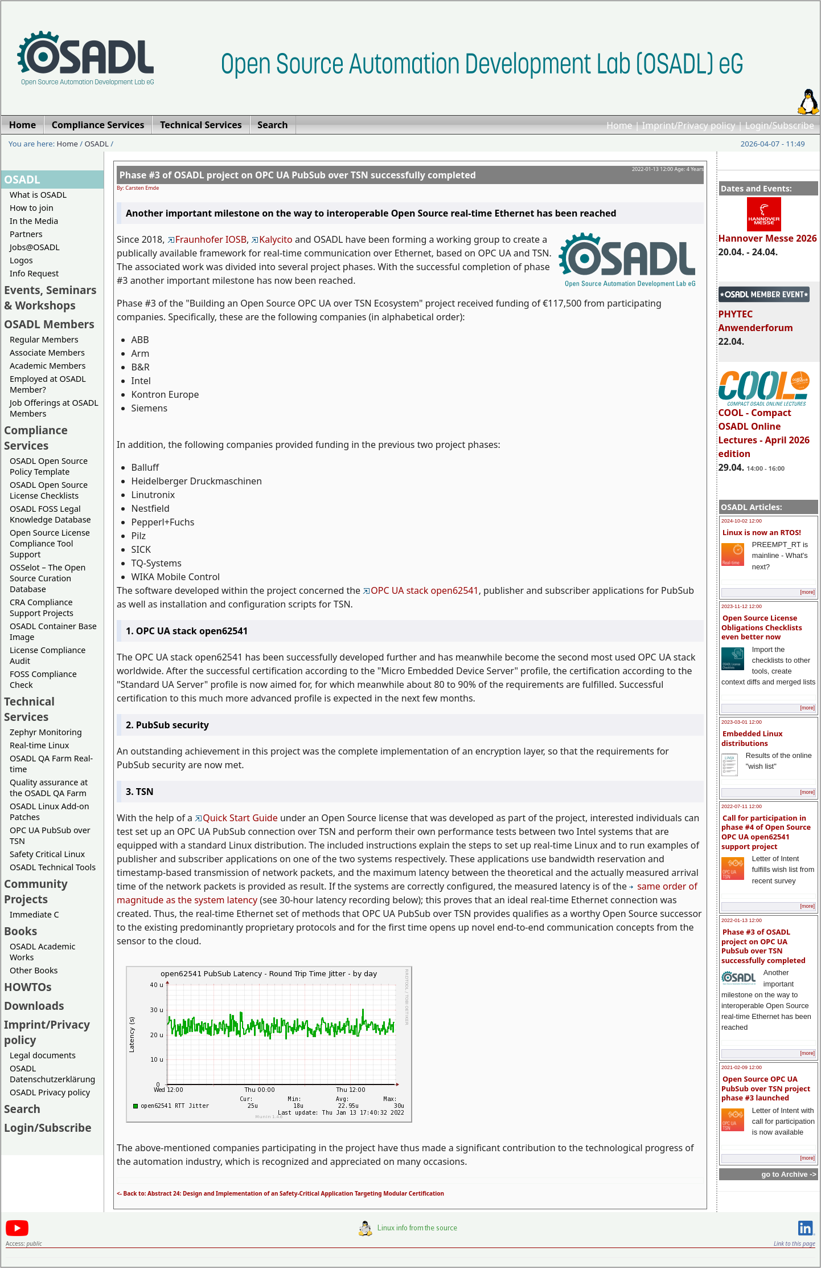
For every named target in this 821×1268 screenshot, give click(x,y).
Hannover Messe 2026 (768, 233)
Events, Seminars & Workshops (50, 297)
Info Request (34, 273)
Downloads (34, 1005)
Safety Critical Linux (47, 854)
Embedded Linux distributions (752, 738)
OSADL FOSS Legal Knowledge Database (50, 514)
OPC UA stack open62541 (420, 590)
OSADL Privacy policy (50, 1092)
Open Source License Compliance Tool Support (50, 543)
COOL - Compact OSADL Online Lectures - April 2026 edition (764, 428)
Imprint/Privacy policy (689, 125)
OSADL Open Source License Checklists (49, 490)
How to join (32, 207)
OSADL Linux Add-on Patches (49, 811)
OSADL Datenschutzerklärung (52, 1073)
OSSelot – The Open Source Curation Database (47, 578)
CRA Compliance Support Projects (41, 607)
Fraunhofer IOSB (207, 239)
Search (22, 1108)
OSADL (97, 143)
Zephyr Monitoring (46, 732)
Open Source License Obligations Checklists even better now (761, 627)
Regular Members (44, 339)
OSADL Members (49, 324)
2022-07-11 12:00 (741, 806)
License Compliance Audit (47, 655)
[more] (807, 592)
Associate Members (47, 352)
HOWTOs (28, 986)
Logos (21, 260)
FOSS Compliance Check (43, 679)
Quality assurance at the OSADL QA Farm (49, 787)
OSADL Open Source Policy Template (49, 466)
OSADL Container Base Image (53, 631)
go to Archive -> (788, 1174)
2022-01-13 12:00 (741, 920)
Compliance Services (36, 437)
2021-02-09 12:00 (741, 1067)
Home (619, 125)
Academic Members (47, 365)
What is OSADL (38, 194)
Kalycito (271, 239)
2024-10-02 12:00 (741, 521)
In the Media (34, 220)
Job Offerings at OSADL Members (54, 408)
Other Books (34, 970)
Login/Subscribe (779, 125)
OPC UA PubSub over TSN (50, 835)
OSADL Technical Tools (53, 867)
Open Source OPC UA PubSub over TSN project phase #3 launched (765, 1088)
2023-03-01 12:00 (741, 722)
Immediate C (34, 914)
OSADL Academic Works (42, 952)
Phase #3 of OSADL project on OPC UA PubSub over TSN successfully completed (763, 946)
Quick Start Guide (236, 818)
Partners (26, 234)
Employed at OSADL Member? (48, 384)
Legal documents (43, 1055)
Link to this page (794, 1243)
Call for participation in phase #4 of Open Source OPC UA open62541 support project (766, 832)
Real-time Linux (39, 745)
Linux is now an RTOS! (762, 532)
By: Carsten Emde (138, 187)
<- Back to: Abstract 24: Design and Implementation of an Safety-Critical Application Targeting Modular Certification (280, 1193)
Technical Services (29, 709)
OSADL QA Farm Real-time (51, 763)
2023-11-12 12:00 (741, 606)
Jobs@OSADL (35, 247)
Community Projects (36, 891)
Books (20, 931)
